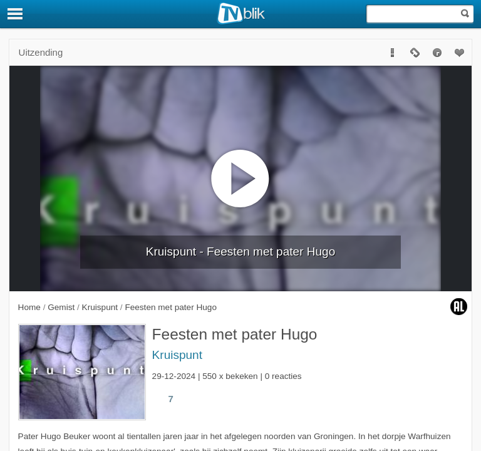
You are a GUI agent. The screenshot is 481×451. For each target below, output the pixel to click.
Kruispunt (177, 354)
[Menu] (15, 13)
